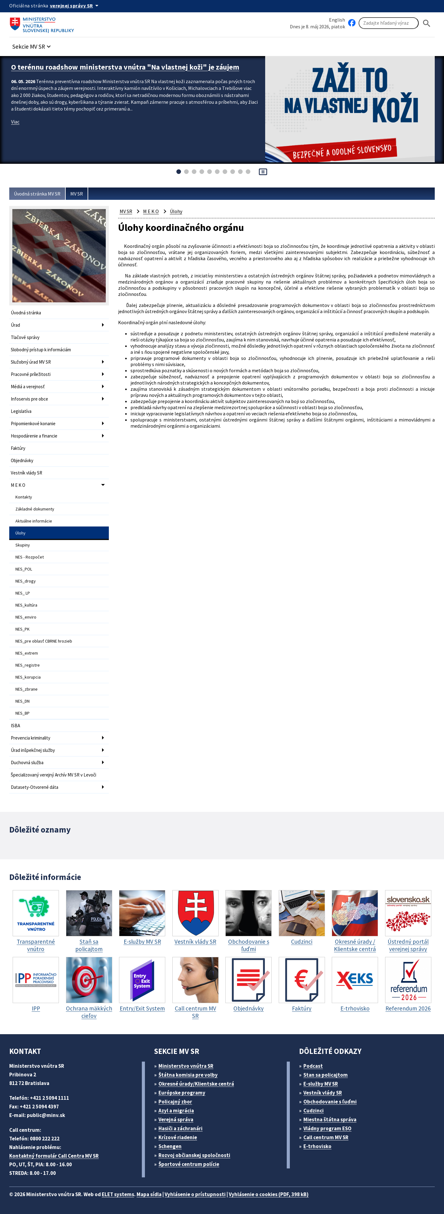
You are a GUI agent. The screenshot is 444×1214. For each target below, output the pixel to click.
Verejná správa (175, 1119)
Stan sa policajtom (325, 1074)
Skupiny (22, 545)
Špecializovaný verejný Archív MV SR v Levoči (53, 775)
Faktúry (18, 448)
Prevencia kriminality (30, 738)
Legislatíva (21, 411)
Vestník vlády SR (26, 473)
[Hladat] (427, 23)
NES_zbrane (26, 689)
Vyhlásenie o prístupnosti (195, 1194)
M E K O (18, 485)
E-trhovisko (317, 1146)
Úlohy (20, 533)
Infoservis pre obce (29, 399)
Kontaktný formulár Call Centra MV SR (54, 1155)
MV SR (76, 194)
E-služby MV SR (320, 1083)
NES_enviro (25, 617)
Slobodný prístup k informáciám (41, 350)
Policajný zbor (175, 1101)
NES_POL (23, 569)
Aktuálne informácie (33, 521)
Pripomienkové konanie (33, 423)
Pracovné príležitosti (31, 374)
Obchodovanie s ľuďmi (330, 1101)
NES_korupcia (28, 677)
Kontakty (23, 497)
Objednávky (22, 460)
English (337, 20)
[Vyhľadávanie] (389, 23)
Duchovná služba (27, 762)
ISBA (15, 725)
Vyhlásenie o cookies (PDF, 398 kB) (269, 1194)
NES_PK (22, 629)
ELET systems (118, 1194)
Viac (15, 122)
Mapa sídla (149, 1194)
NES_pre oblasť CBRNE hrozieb (43, 641)
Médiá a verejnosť (28, 386)
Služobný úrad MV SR (31, 362)
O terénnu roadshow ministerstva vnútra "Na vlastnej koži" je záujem (125, 67)
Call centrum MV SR (325, 1137)
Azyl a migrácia (176, 1110)
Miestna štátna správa (329, 1119)
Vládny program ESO (327, 1128)
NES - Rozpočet (29, 557)
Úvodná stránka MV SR (37, 194)
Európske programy (181, 1092)
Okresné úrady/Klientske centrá (196, 1083)
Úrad (15, 325)
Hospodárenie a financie (34, 436)
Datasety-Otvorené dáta (34, 787)
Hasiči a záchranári (180, 1128)
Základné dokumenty (34, 509)
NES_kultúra (26, 605)
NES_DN (22, 701)
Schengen (170, 1146)
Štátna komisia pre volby (188, 1074)
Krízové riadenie (177, 1137)
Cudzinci (313, 1110)
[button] (32, 45)
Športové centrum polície (188, 1164)
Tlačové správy (25, 337)
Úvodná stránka (26, 313)
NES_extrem (26, 653)
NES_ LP (22, 593)
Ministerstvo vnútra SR (185, 1066)
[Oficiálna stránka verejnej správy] (75, 5)
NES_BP (22, 713)
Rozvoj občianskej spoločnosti (194, 1155)
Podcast (313, 1066)
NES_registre (27, 665)
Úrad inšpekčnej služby (33, 750)
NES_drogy (25, 581)
